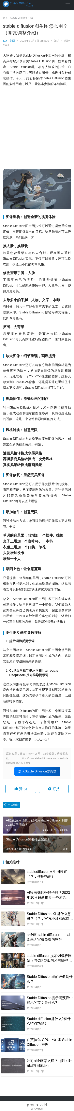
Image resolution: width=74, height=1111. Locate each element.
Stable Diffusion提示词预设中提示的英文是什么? (50, 1000)
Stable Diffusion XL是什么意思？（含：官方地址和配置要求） (50, 916)
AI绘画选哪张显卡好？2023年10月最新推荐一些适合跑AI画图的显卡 (48, 895)
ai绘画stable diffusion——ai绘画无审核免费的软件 (48, 937)
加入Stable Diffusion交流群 (37, 771)
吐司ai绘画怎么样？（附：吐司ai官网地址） (49, 1063)
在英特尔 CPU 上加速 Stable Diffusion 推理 (49, 1042)
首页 (5, 17)
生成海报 (11, 805)
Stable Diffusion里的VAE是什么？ (49, 979)
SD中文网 (9, 40)
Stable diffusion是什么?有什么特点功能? (49, 1021)
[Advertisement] (37, 128)
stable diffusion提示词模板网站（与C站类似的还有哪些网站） (49, 958)
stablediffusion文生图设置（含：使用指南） (47, 874)
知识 (56, 40)
